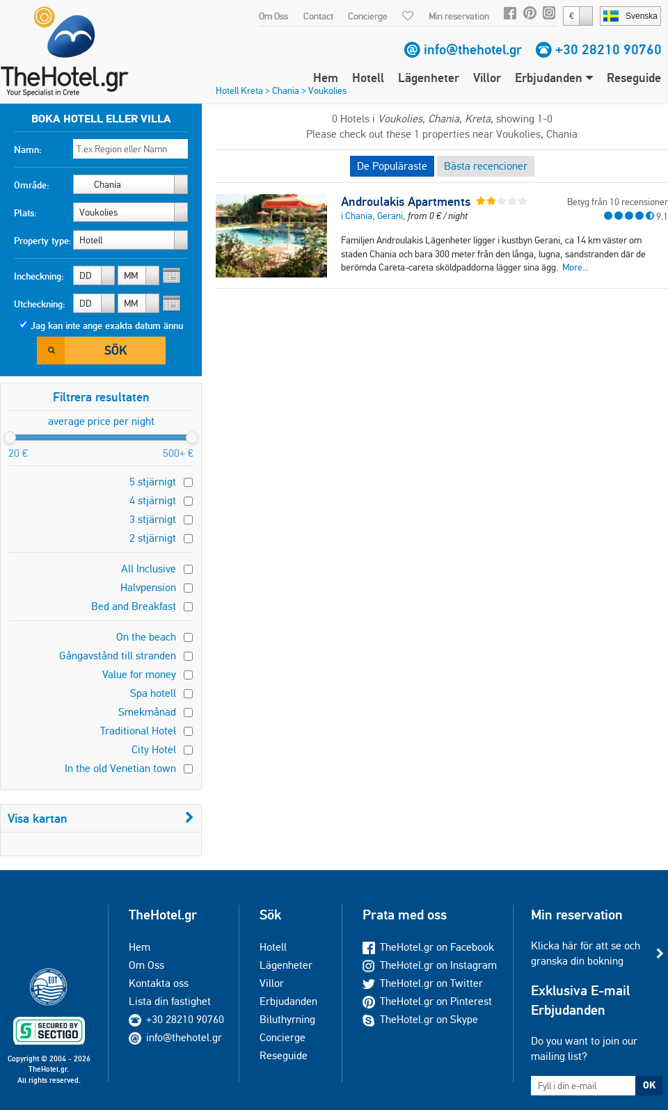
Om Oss (273, 16)
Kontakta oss (159, 983)
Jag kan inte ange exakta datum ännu (107, 325)
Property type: (43, 240)
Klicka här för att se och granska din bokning (585, 953)
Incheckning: (39, 276)
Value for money (139, 674)
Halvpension (148, 587)
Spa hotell (153, 693)
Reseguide (634, 78)
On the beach (146, 636)
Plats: (25, 213)
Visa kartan (101, 818)
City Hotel (154, 749)
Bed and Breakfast (133, 606)
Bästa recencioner (485, 165)
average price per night (101, 421)
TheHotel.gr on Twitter (423, 983)
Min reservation (459, 16)
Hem (325, 78)
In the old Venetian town (120, 768)
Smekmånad (147, 711)
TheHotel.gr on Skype (420, 1019)
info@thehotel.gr (473, 49)
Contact (318, 16)
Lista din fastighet (170, 1001)
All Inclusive (148, 568)
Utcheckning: (39, 304)
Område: (31, 185)
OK (649, 1085)
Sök (115, 350)
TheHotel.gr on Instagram (430, 965)
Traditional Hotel (138, 730)
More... (575, 267)
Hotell (368, 78)
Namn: (28, 149)
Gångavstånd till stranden (117, 655)
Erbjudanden (554, 78)
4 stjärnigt (152, 500)
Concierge (368, 16)
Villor (487, 78)
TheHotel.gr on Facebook (428, 947)
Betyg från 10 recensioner (617, 201)
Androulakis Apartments (405, 201)
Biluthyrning (287, 1019)
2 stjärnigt (152, 538)
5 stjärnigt (152, 481)
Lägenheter (428, 78)
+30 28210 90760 (608, 49)
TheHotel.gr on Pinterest (427, 1001)
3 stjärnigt (152, 519)
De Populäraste (392, 165)
